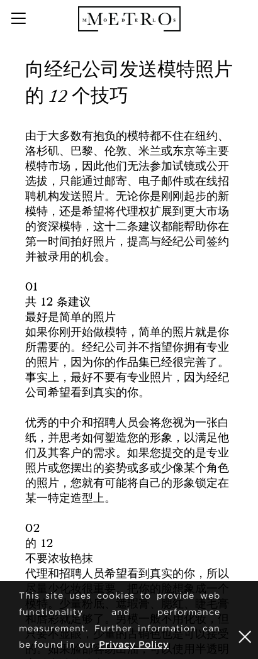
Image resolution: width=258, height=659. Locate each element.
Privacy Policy (134, 644)
